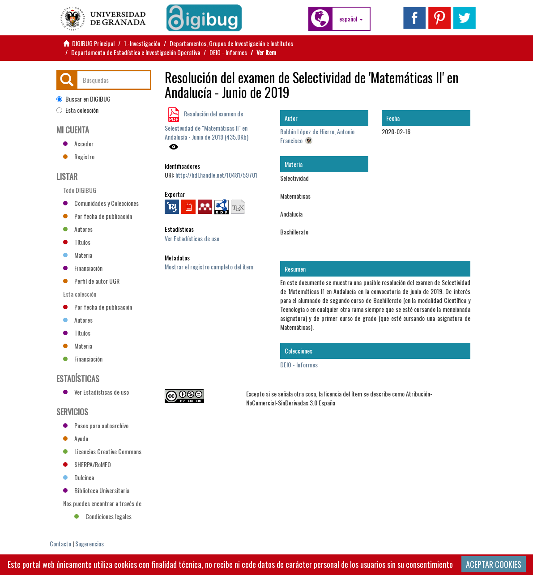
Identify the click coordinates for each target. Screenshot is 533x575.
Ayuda (75, 438)
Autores (78, 229)
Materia (77, 255)
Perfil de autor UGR (91, 280)
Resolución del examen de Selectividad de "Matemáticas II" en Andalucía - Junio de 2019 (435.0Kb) (206, 125)
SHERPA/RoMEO (87, 464)
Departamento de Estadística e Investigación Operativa (135, 52)
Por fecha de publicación (97, 216)
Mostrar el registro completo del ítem (209, 266)
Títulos (76, 242)
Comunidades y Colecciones (101, 203)
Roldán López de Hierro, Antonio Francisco (317, 136)
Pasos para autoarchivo (95, 425)
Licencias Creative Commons (102, 451)
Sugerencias (89, 543)
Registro (78, 156)
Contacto (60, 543)
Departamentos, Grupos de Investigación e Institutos (231, 43)
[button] (351, 19)
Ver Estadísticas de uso (192, 238)
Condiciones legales (103, 516)
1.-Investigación (142, 43)
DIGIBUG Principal (93, 43)
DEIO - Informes (228, 52)
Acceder (78, 143)
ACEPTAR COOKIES (493, 564)
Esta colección (77, 110)
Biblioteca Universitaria (96, 490)
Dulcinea (78, 477)
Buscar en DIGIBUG (83, 98)
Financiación (82, 268)
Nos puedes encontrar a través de (102, 504)
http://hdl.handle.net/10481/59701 (216, 174)
